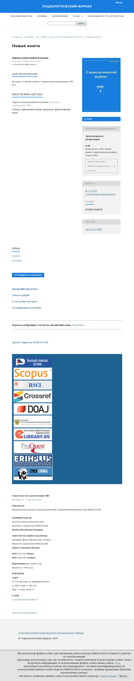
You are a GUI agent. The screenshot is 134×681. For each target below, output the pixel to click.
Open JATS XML (93, 229)
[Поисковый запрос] (61, 23)
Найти (81, 23)
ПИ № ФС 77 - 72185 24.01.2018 (26, 499)
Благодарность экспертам (106, 16)
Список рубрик (20, 295)
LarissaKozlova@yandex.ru (25, 599)
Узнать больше (108, 675)
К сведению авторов (24, 301)
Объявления (60, 16)
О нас (77, 16)
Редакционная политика (26, 307)
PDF (89, 119)
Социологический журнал (67, 6)
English (16, 255)
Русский (16, 260)
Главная (17, 37)
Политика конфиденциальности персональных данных (51, 632)
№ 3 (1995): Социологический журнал (59, 37)
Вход (119, 2)
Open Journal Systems (24, 612)
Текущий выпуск (21, 16)
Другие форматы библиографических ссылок (99, 166)
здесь (117, 662)
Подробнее (78, 325)
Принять (123, 676)
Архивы (42, 16)
